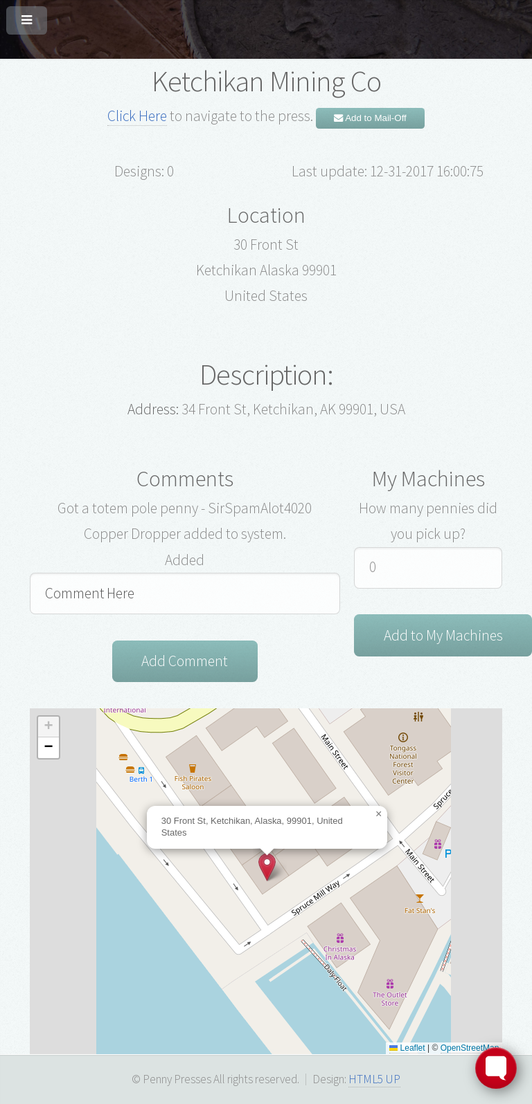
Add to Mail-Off (370, 118)
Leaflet (407, 1048)
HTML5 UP (374, 1079)
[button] (267, 867)
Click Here (137, 116)
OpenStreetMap (470, 1048)
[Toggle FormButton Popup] (496, 1068)
